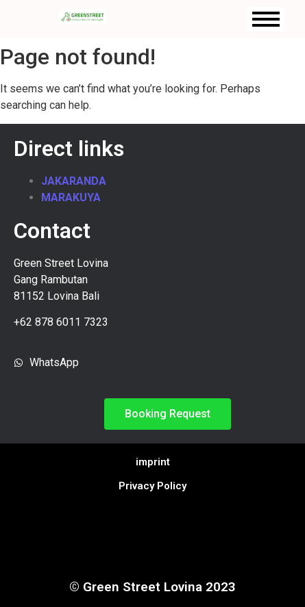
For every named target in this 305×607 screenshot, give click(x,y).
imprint (153, 462)
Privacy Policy (152, 486)
